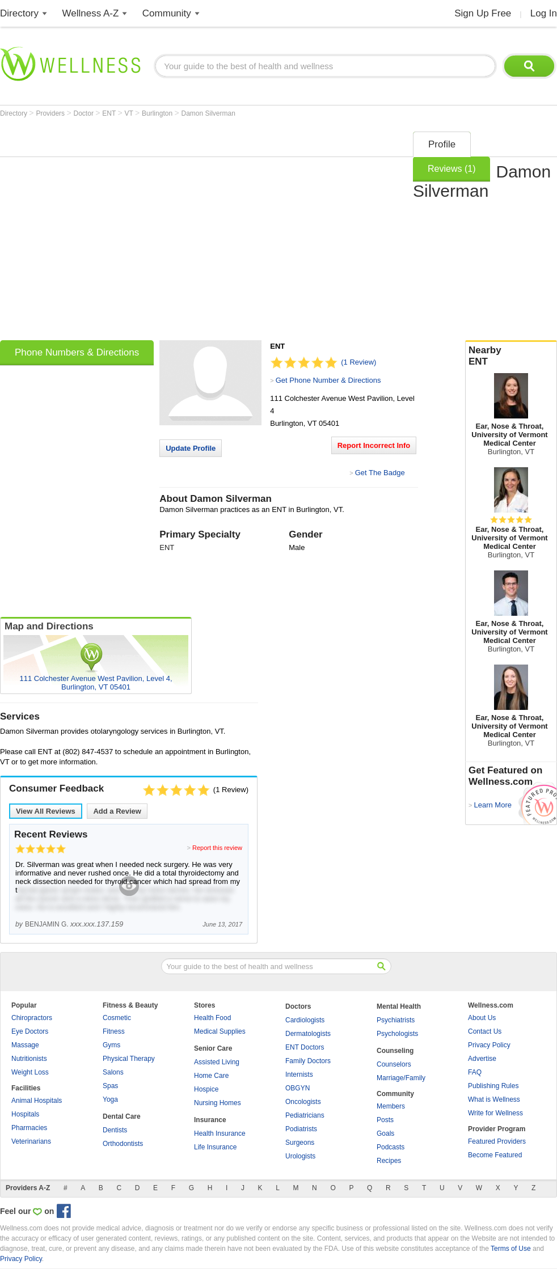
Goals (385, 1133)
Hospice (206, 1089)
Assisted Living (216, 1062)
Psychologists (397, 1034)
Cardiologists (304, 1020)
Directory (19, 13)
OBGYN (297, 1088)
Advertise (482, 1059)
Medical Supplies (220, 1031)
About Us (482, 1018)
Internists (299, 1074)
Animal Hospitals (36, 1101)
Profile (441, 144)
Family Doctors (308, 1061)
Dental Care (122, 1116)
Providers (51, 113)
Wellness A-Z (90, 13)
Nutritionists (29, 1059)
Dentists (115, 1130)
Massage (25, 1045)
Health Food (212, 1018)
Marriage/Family (401, 1078)
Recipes (389, 1161)
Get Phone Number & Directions (328, 380)
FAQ (475, 1072)
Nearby (511, 356)
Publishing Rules (493, 1086)
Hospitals (25, 1114)
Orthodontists (123, 1144)
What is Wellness (494, 1099)
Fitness (114, 1031)
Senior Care (213, 1048)
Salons (113, 1072)
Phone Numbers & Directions (77, 352)
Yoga (110, 1099)
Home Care (211, 1076)
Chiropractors (31, 1018)
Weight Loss (30, 1072)
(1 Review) (358, 362)
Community (166, 13)
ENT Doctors (304, 1047)
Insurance (210, 1120)
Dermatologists (308, 1034)
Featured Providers (497, 1141)
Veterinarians (31, 1141)
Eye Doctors (29, 1031)
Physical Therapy (129, 1059)
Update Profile (191, 448)
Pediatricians (304, 1115)
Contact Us (484, 1031)
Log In (543, 13)
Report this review (217, 847)
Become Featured (495, 1155)
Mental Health (399, 1006)
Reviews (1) (451, 169)
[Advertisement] (106, 232)
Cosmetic (117, 1018)
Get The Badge (380, 472)
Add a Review (117, 811)
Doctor (85, 113)
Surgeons (299, 1143)
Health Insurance (220, 1133)
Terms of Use (511, 1249)
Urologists (300, 1156)
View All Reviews (45, 811)
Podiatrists (301, 1129)
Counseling (395, 1051)
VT (130, 113)
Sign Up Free (482, 13)
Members (391, 1106)
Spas (110, 1086)
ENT (109, 113)
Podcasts (390, 1147)
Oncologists (303, 1102)
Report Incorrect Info (374, 445)
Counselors (394, 1064)
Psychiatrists (396, 1020)
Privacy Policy (489, 1045)
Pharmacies (29, 1128)
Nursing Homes (217, 1103)
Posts (385, 1120)
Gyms (111, 1045)
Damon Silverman (208, 113)
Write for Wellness (495, 1113)
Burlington (158, 113)
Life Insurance (215, 1147)
